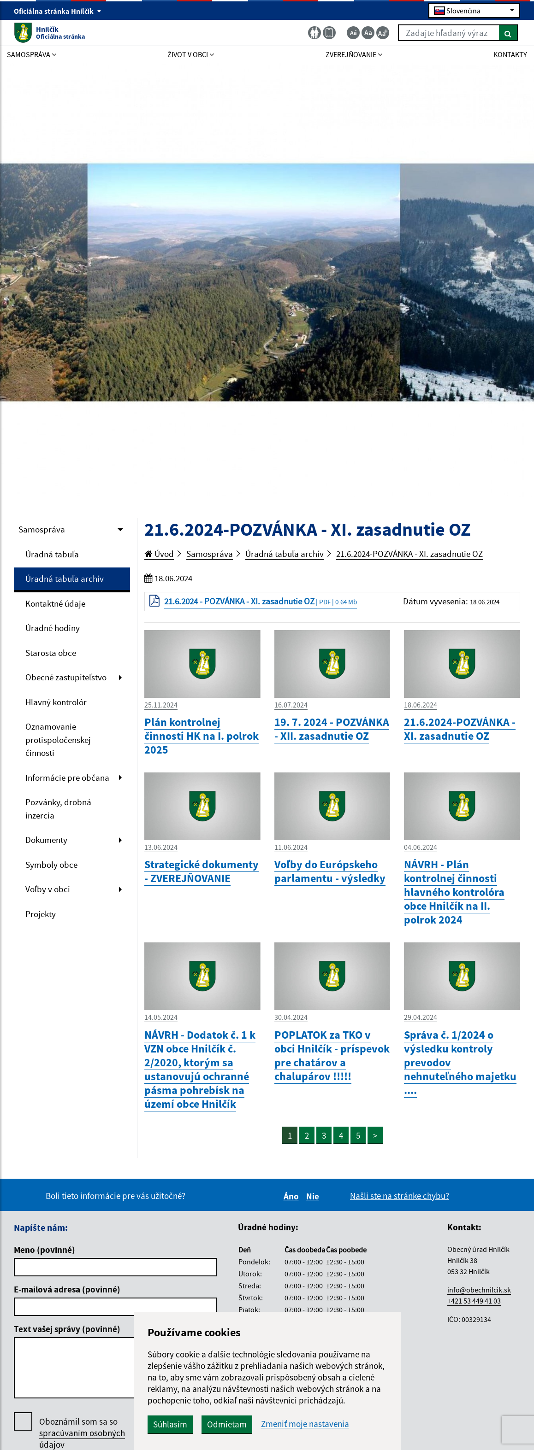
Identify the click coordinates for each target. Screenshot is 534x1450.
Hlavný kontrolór (56, 701)
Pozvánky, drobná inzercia (58, 808)
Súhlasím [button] (170, 1424)
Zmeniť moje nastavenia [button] (305, 1424)
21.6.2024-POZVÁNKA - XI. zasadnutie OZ (409, 553)
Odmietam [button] (227, 1424)
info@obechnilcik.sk (479, 1289)
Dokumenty (46, 839)
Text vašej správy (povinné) (67, 1328)
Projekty (40, 913)
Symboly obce (51, 864)
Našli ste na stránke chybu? (399, 1195)
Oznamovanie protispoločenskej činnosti (58, 739)
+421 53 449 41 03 (474, 1300)
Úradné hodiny (52, 627)
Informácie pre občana (67, 777)
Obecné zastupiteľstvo (66, 677)
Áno (293, 1196)
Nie (314, 1196)
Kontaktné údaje (55, 603)
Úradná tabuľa (52, 554)
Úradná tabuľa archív (64, 578)
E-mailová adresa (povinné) (67, 1289)
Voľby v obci (47, 889)
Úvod (159, 553)
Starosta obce (50, 652)
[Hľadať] (508, 32)
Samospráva (41, 529)
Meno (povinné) (44, 1249)
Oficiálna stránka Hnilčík (57, 11)
